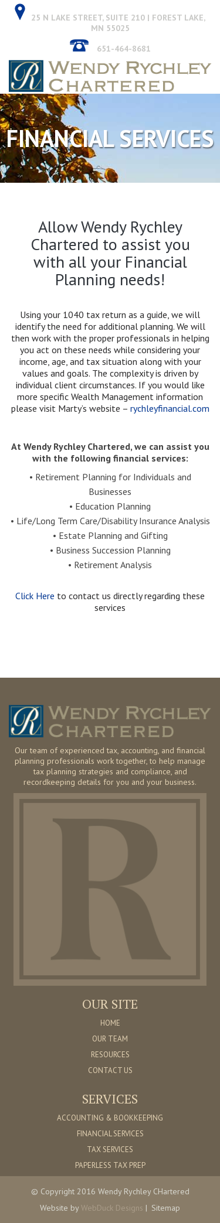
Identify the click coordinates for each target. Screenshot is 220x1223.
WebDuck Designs (112, 1207)
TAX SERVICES (110, 1149)
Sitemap (165, 1207)
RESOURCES (110, 1055)
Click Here (36, 596)
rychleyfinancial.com (169, 408)
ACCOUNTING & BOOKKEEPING (110, 1118)
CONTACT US (110, 1070)
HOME (110, 1023)
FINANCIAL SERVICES (110, 1134)
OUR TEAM (110, 1039)
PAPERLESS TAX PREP (110, 1165)
